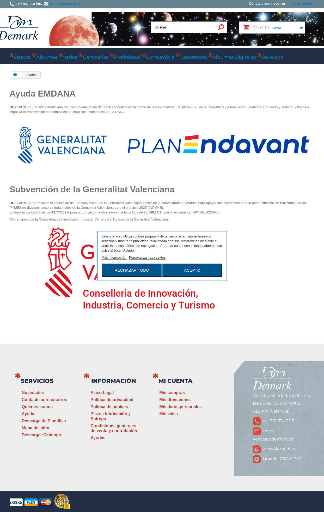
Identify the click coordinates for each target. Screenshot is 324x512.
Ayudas (97, 438)
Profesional (127, 57)
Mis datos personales (180, 406)
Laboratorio (193, 57)
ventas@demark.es (273, 439)
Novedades (33, 392)
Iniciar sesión (301, 3)
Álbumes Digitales (234, 57)
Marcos (22, 57)
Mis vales (168, 414)
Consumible (160, 57)
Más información (114, 257)
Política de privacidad (111, 399)
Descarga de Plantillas (44, 421)
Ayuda (28, 414)
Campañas (95, 57)
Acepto (192, 270)
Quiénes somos (37, 406)
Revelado (272, 57)
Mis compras (172, 392)
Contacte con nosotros (267, 3)
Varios (70, 57)
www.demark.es (279, 448)
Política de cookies (109, 406)
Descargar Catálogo (41, 435)
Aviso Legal (102, 392)
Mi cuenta (175, 380)
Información (113, 380)
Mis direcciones (175, 399)
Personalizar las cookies (147, 257)
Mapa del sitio (35, 428)
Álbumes (46, 57)
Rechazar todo (131, 270)
